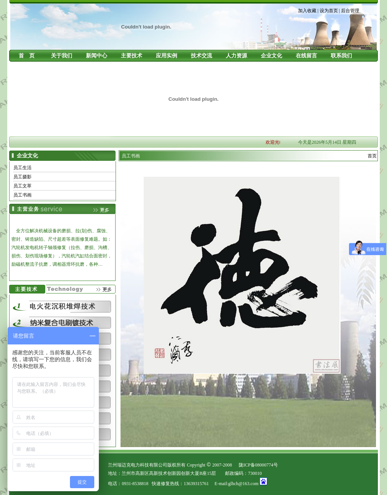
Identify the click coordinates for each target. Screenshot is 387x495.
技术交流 (201, 56)
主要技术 (131, 56)
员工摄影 (22, 176)
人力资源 (236, 56)
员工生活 (22, 167)
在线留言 (306, 56)
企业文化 (271, 56)
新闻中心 (96, 56)
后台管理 (350, 10)
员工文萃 (22, 186)
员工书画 (22, 195)
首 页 (27, 56)
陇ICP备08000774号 (258, 465)
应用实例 (166, 56)
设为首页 (329, 10)
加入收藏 (307, 10)
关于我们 (61, 56)
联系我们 (341, 56)
